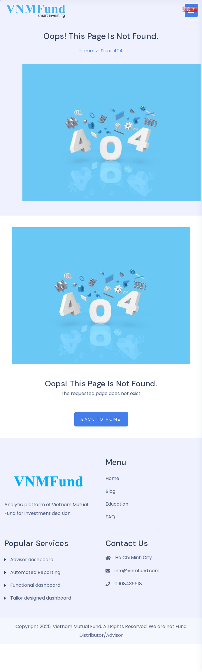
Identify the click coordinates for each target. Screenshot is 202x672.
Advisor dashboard (31, 559)
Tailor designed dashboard (40, 598)
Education (117, 504)
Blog (110, 491)
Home (86, 50)
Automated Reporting (35, 572)
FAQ (110, 516)
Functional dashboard (35, 585)
